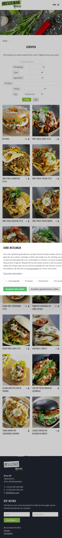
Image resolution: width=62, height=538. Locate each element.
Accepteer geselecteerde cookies (44, 289)
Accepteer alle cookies (15, 289)
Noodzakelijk (12, 280)
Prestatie (27, 280)
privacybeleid (32, 268)
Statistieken (41, 280)
